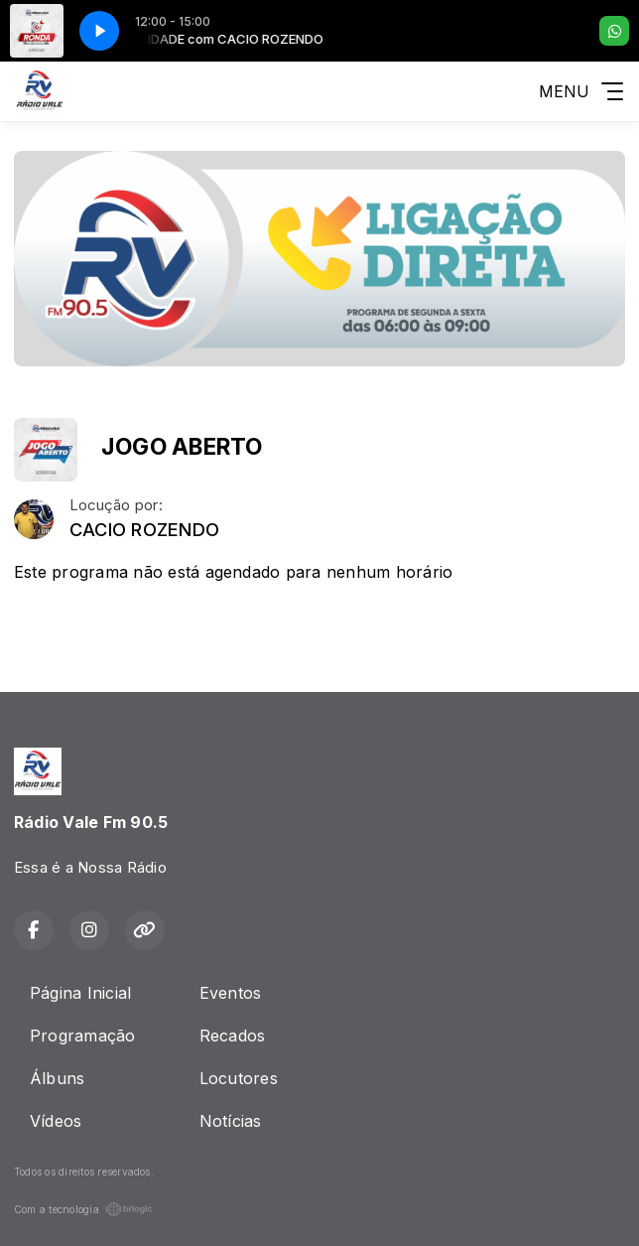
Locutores (238, 1078)
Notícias (230, 1121)
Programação (83, 1035)
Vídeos (55, 1121)
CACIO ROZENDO (144, 529)
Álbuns (57, 1078)
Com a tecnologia (83, 1209)
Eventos (230, 993)
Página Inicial (80, 993)
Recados (232, 1035)
